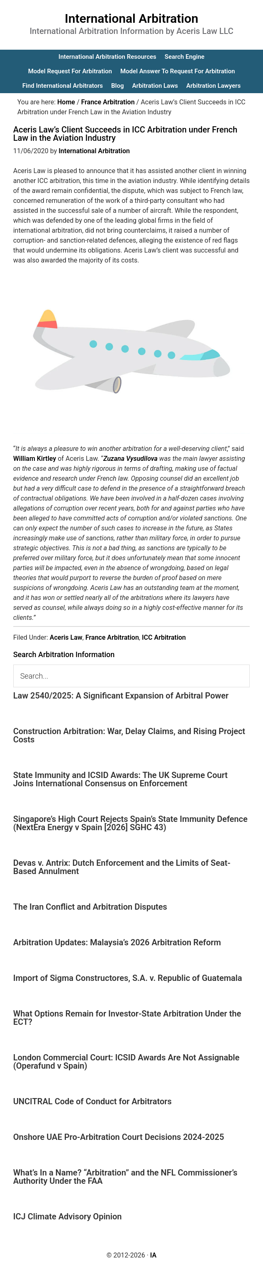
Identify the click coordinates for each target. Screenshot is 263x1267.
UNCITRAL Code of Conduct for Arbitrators (92, 1101)
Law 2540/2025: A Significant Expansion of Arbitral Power (121, 696)
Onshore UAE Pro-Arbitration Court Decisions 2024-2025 (118, 1137)
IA (153, 1255)
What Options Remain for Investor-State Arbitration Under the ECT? (127, 1018)
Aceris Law (66, 637)
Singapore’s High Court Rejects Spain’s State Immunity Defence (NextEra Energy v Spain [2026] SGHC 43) (130, 823)
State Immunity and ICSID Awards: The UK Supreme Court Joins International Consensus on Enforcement (120, 779)
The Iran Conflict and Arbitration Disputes (90, 907)
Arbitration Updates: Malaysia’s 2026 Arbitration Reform (117, 942)
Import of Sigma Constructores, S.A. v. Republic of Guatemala (127, 978)
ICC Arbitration (164, 637)
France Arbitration (112, 637)
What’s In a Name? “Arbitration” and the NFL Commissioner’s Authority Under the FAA (125, 1177)
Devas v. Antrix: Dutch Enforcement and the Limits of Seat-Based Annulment (122, 867)
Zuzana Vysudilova (130, 458)
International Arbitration (131, 18)
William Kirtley (34, 458)
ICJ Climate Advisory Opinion (67, 1216)
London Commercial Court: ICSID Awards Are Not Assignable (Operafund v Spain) (126, 1062)
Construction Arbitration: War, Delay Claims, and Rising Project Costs (129, 735)
